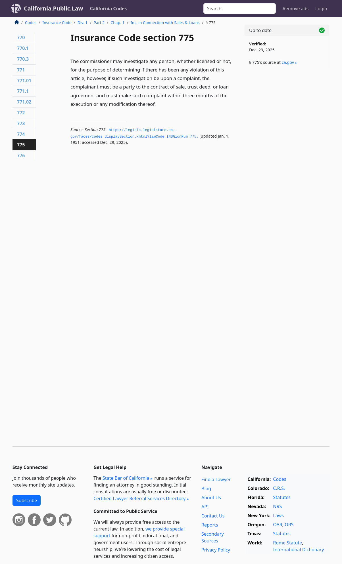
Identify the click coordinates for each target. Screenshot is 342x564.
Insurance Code (56, 22)
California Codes (108, 8)
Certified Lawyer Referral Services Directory (139, 498)
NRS (277, 506)
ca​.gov (288, 62)
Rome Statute (287, 543)
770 (21, 37)
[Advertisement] (287, 164)
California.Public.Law (53, 8)
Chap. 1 (118, 22)
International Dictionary (298, 549)
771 (21, 70)
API (204, 507)
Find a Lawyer (216, 479)
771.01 (24, 80)
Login (321, 8)
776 (21, 155)
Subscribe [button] (26, 500)
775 (21, 145)
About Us (211, 497)
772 (21, 113)
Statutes (282, 497)
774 (21, 134)
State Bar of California (126, 478)
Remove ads (295, 8)
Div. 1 (83, 22)
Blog (206, 488)
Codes (30, 22)
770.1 (23, 48)
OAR (277, 524)
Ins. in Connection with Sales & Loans (165, 22)
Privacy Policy (215, 550)
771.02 (24, 102)
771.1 (23, 91)
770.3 (23, 59)
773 (21, 123)
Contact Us (212, 516)
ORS (289, 524)
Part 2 (99, 22)
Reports (209, 525)
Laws (278, 515)
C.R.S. (279, 488)
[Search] (239, 8)
